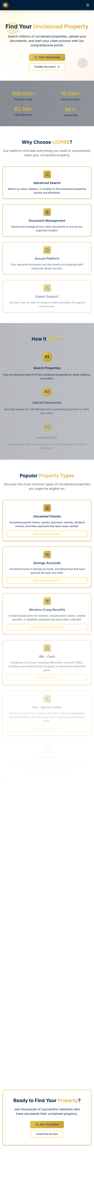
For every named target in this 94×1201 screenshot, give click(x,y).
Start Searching (47, 59)
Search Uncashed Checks (47, 536)
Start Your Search (47, 1126)
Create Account (47, 69)
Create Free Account (47, 1136)
